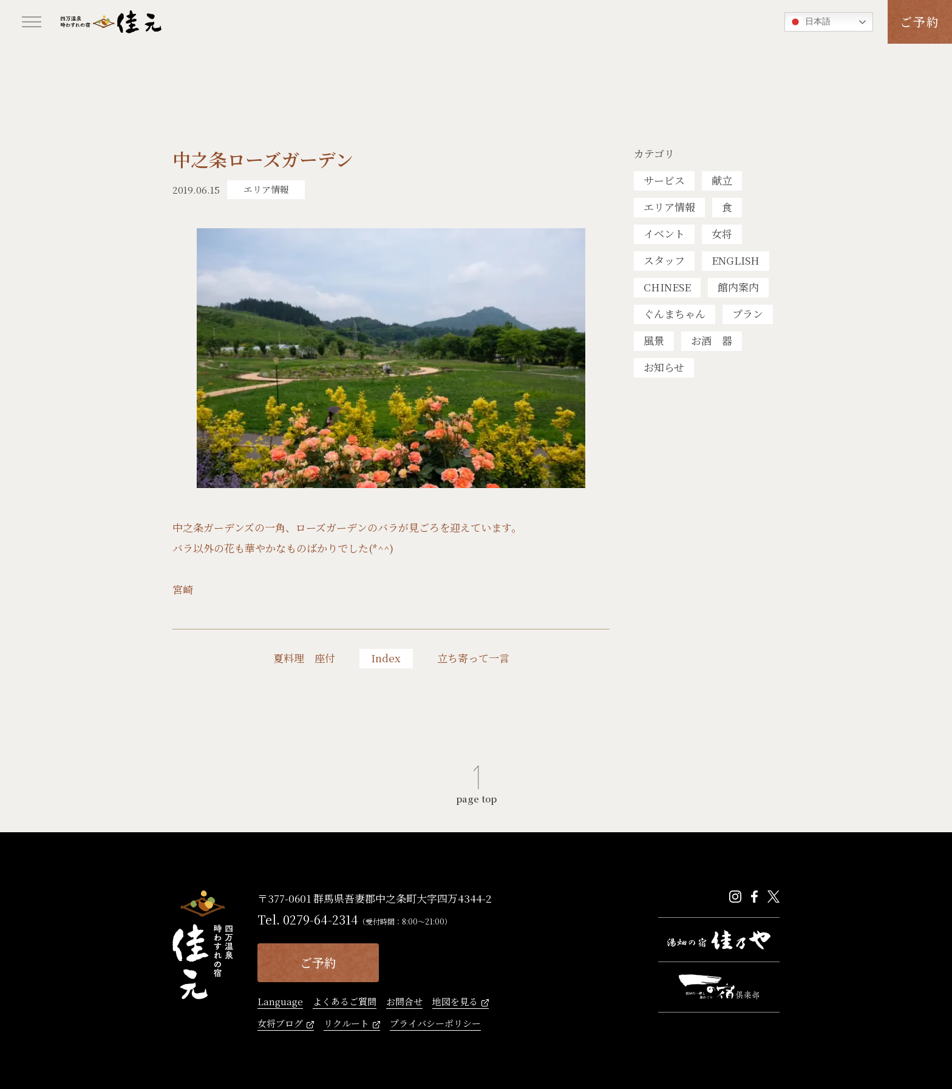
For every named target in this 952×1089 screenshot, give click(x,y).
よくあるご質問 (344, 1002)
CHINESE (667, 286)
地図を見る (455, 1002)
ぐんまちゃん (675, 313)
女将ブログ (280, 1024)
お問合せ (404, 1002)
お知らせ (664, 367)
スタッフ (664, 260)
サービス (664, 180)
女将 (722, 233)
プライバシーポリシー (435, 1024)
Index (386, 657)
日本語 (809, 22)
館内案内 (738, 286)
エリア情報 (669, 206)
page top (476, 797)
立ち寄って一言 (473, 658)
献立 (722, 180)
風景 (654, 340)
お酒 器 (711, 340)
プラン (747, 313)
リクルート (346, 1024)
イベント (664, 233)
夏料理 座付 (304, 658)
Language (280, 1002)
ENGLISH (736, 260)
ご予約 (920, 21)
